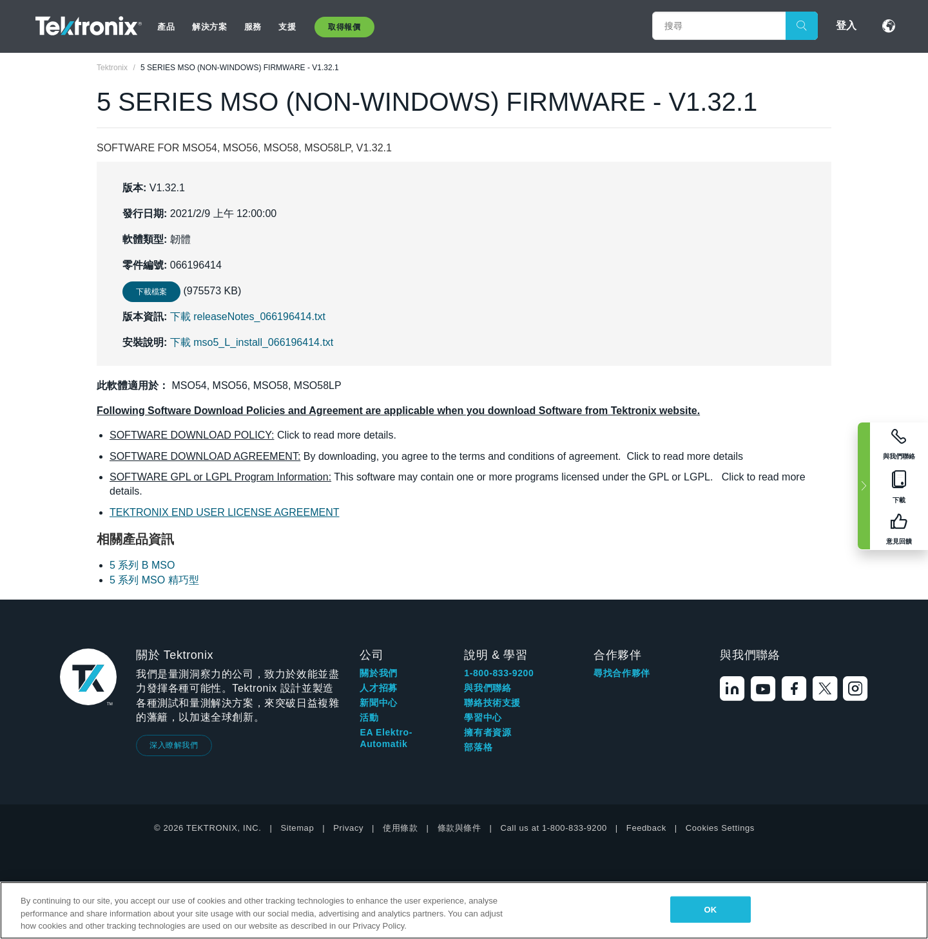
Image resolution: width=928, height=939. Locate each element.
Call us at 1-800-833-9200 (554, 828)
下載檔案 (151, 291)
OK (710, 909)
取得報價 (344, 27)
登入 (846, 25)
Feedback (646, 828)
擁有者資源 (487, 732)
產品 (166, 27)
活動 (369, 717)
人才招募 (378, 688)
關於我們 (378, 673)
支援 (287, 27)
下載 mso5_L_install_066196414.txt (252, 342)
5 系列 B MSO (142, 565)
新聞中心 (378, 702)
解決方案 (209, 27)
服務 (253, 27)
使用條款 (400, 828)
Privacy (348, 828)
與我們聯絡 (487, 688)
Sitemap (297, 828)
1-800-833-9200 (499, 673)
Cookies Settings (720, 828)
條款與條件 (459, 828)
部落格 (478, 747)
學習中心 (482, 717)
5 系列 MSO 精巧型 (154, 579)
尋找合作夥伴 (622, 673)
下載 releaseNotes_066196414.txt (247, 316)
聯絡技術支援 (492, 702)
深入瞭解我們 (174, 745)
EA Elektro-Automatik (386, 738)
